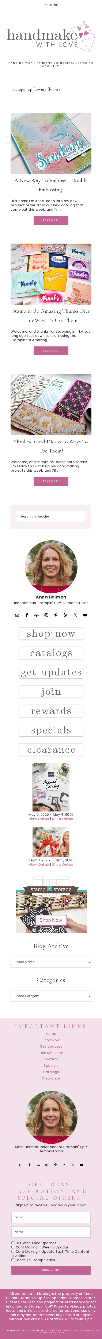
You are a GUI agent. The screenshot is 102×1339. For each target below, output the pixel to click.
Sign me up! (51, 1270)
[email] (50, 1217)
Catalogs (51, 1071)
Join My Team (51, 1052)
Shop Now (51, 1040)
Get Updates (51, 1046)
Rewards (51, 1059)
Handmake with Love (51, 36)
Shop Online (62, 818)
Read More (51, 220)
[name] (50, 1232)
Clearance (51, 1078)
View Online (39, 818)
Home (51, 1033)
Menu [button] (54, 5)
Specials (51, 1065)
